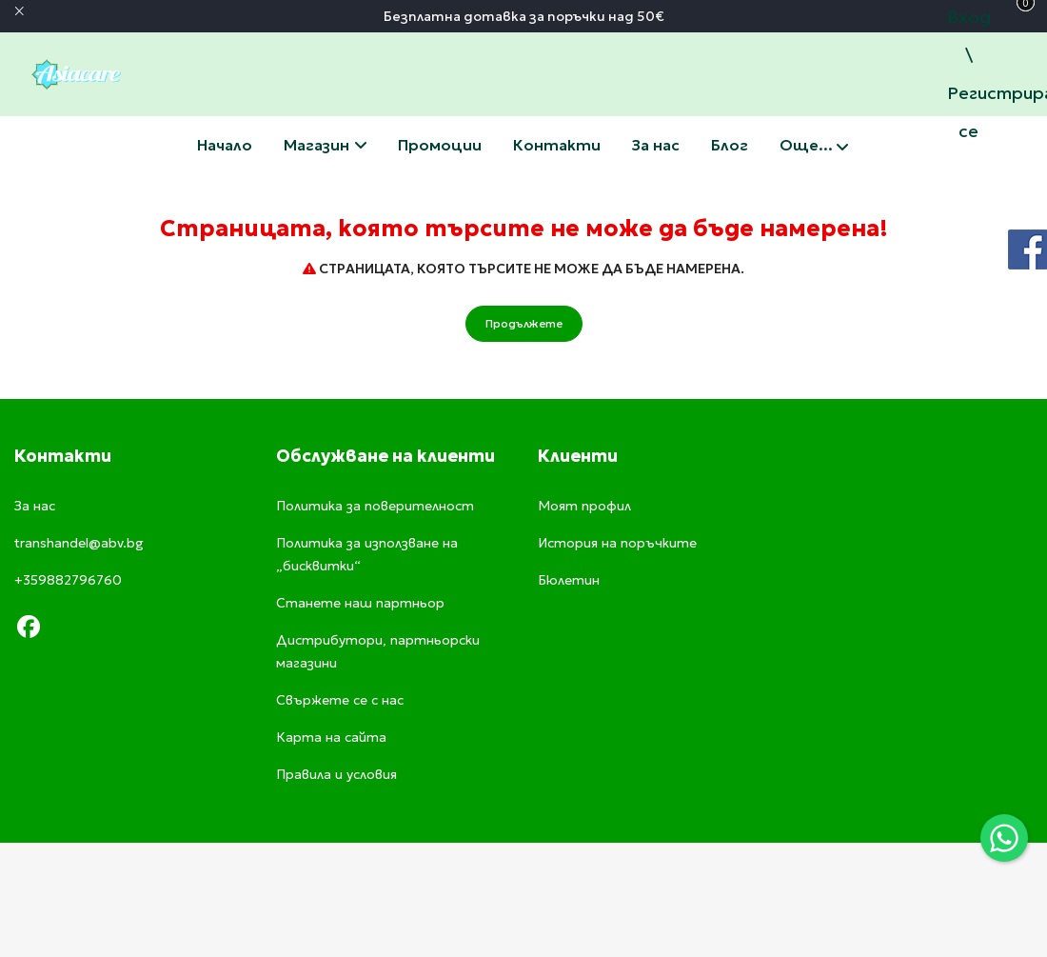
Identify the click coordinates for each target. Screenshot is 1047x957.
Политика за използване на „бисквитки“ (367, 554)
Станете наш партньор (360, 602)
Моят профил (584, 505)
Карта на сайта (331, 737)
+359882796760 (68, 579)
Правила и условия (336, 774)
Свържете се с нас (557, 144)
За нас (656, 144)
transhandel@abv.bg (79, 542)
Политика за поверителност (375, 505)
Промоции (440, 144)
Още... (814, 146)
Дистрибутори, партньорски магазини (378, 651)
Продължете (524, 323)
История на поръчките (617, 542)
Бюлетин (569, 579)
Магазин (325, 144)
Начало (224, 144)
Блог (729, 144)
